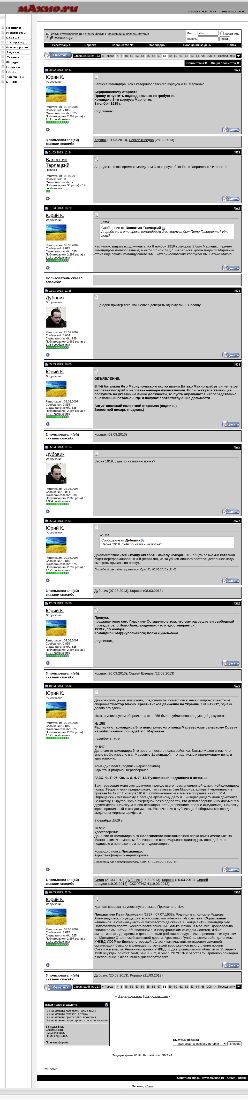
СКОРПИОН (139, 884)
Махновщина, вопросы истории (128, 33)
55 (148, 55)
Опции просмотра (223, 63)
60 (175, 55)
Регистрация (61, 45)
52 (131, 55)
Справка (90, 45)
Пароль (192, 38)
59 (170, 55)
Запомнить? (230, 33)
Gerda (99, 880)
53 (137, 55)
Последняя (226, 55)
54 (142, 55)
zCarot (149, 1086)
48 (126, 55)
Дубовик (55, 297)
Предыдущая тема (130, 996)
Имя (189, 33)
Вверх (242, 1077)
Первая (108, 55)
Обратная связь (188, 1077)
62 (186, 55)
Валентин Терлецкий (57, 162)
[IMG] (49, 1032)
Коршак (100, 140)
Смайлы (51, 1029)
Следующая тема (156, 996)
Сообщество (122, 45)
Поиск (231, 45)
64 (197, 55)
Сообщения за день (197, 45)
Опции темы (195, 63)
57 (159, 55)
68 (203, 55)
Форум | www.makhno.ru (66, 33)
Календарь (157, 45)
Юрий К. (55, 77)
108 (209, 55)
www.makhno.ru (213, 1077)
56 (153, 55)
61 (181, 55)
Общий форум (94, 33)
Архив (231, 1077)
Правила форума (57, 1042)
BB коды (51, 1026)
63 (192, 55)
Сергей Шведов (141, 140)
